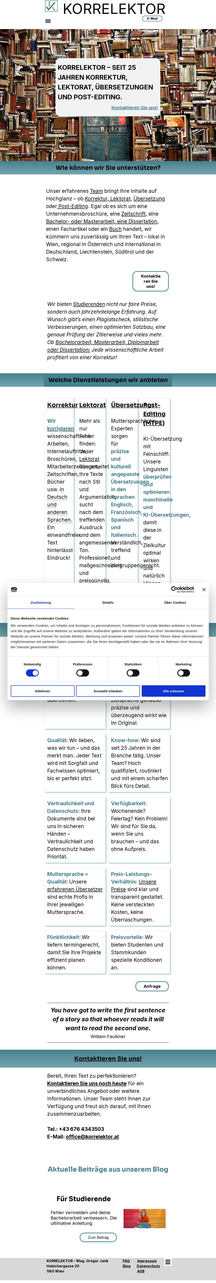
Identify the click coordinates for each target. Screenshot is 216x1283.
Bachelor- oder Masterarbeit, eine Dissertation (101, 221)
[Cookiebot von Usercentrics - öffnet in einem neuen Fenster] (174, 589)
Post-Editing (72, 206)
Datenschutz (148, 1266)
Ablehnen (42, 691)
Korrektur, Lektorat (107, 198)
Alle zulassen (173, 691)
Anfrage (152, 986)
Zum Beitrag (98, 1237)
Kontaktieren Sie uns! (134, 107)
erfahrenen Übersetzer (75, 889)
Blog (126, 1266)
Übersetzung (149, 198)
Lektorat (92, 405)
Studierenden (89, 304)
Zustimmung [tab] (41, 602)
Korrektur (62, 405)
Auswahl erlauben (108, 691)
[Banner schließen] (203, 589)
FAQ (126, 1261)
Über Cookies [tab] (175, 602)
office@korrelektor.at (92, 1137)
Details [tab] (108, 602)
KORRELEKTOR (114, 8)
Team (96, 191)
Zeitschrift (133, 214)
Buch (115, 229)
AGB (141, 1271)
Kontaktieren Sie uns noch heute (87, 1083)
